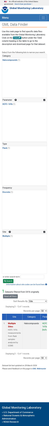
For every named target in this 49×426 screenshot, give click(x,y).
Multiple (6, 236)
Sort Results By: (20, 301)
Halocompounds (9, 60)
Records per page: (31, 311)
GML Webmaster (39, 369)
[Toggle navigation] (43, 17)
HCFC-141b (7, 104)
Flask (4, 148)
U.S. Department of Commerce (18, 412)
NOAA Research (11, 422)
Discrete (6, 192)
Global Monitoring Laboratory (26, 8)
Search (8, 281)
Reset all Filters (10, 296)
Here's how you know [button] (23, 4)
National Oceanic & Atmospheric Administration (18, 417)
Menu (5, 17)
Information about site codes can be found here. (26, 284)
